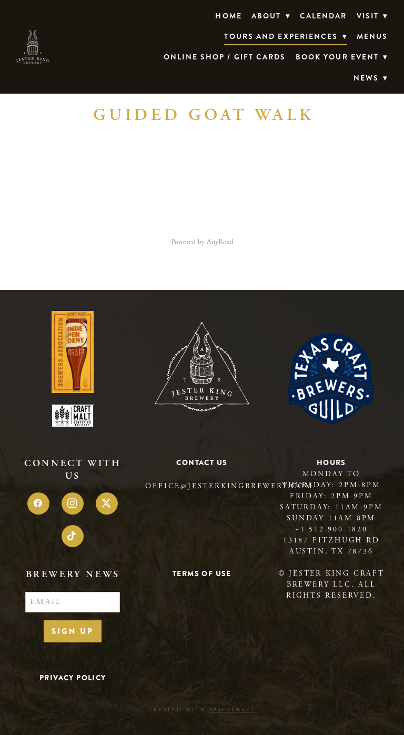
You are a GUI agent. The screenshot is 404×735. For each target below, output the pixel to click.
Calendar (323, 16)
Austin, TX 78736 (331, 551)
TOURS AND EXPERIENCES (285, 36)
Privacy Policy (72, 677)
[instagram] (73, 503)
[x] (107, 503)
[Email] (72, 602)
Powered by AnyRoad (202, 242)
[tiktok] (73, 536)
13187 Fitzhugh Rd (331, 540)
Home (228, 16)
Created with (201, 710)
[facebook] (38, 503)
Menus (372, 36)
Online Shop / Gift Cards (225, 57)
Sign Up (73, 631)
